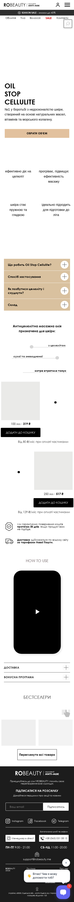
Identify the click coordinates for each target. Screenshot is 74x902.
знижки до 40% (38, 12)
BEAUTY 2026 (10, 869)
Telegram (63, 821)
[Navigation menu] (67, 5)
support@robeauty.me (37, 859)
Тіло (23, 17)
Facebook (40, 821)
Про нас (64, 868)
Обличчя (11, 17)
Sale (49, 18)
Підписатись (56, 806)
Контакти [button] (62, 17)
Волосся (35, 17)
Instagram (17, 821)
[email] (24, 807)
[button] (57, 4)
